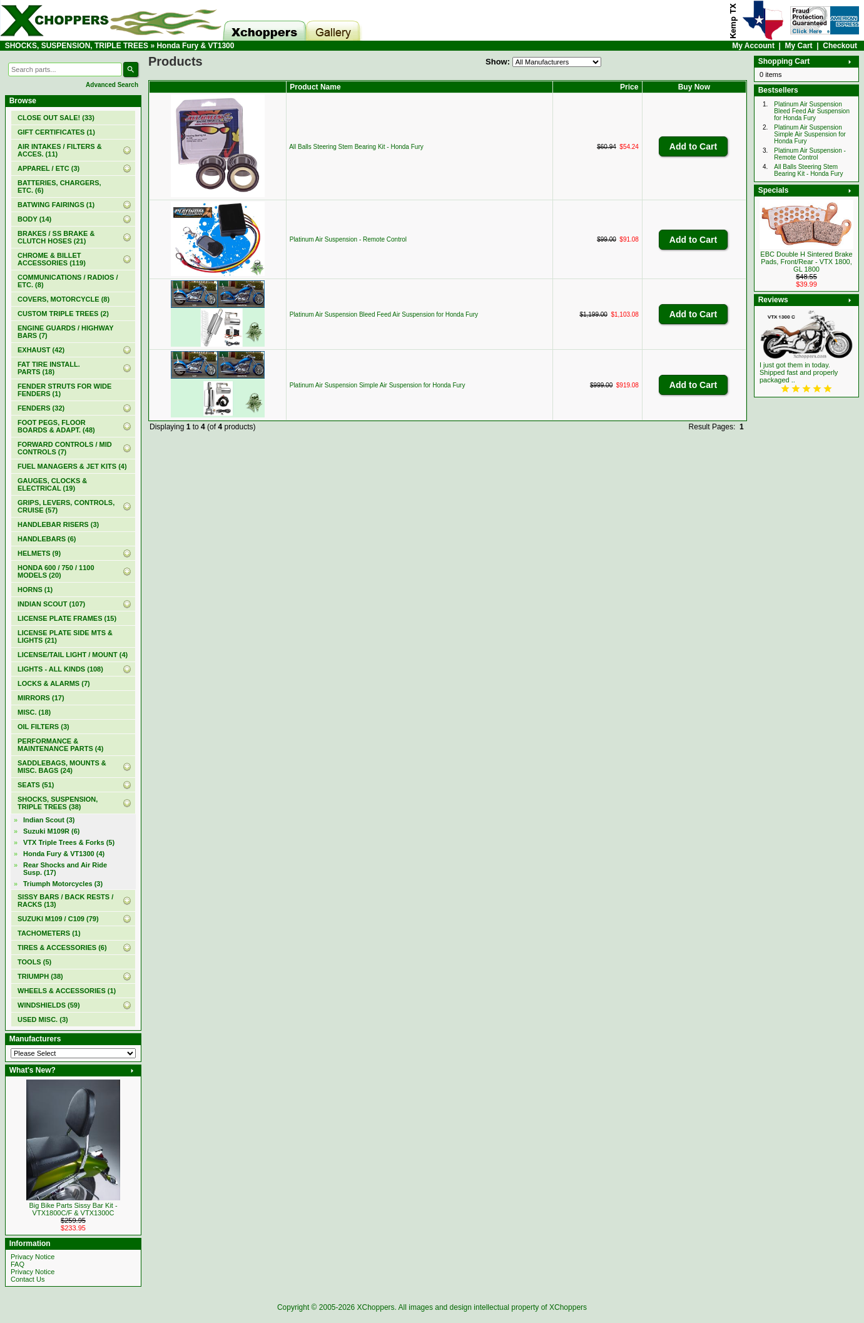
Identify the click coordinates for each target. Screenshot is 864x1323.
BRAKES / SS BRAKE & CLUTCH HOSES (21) (56, 237)
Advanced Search (112, 84)
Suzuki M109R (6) (51, 831)
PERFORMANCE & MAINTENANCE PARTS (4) (60, 744)
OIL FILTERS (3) (43, 726)
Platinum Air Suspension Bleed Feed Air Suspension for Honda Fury (384, 314)
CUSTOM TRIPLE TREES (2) (63, 313)
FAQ (17, 1264)
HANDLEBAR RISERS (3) (58, 524)
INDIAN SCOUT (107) (51, 604)
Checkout (840, 45)
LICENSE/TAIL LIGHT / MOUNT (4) (73, 654)
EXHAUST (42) (41, 350)
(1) (56, 132)
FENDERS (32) (41, 408)
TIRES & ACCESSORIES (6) (62, 947)
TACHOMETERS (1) (49, 933)
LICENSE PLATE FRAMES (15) (67, 618)
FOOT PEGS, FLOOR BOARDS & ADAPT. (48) (56, 426)
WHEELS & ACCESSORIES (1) (67, 990)
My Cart (799, 45)
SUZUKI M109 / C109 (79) (58, 918)
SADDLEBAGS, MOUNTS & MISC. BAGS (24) (62, 766)
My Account (753, 45)
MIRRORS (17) (41, 698)
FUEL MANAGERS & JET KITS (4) (72, 466)
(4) (63, 853)
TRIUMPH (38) (40, 976)
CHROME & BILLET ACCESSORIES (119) (52, 259)
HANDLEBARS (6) (47, 539)
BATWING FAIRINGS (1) (56, 204)
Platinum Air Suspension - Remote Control (348, 239)
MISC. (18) (34, 712)
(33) (56, 117)
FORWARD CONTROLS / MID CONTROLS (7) (65, 448)
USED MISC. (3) (43, 1019)
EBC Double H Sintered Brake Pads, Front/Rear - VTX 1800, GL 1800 (806, 261)
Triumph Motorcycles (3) (63, 883)
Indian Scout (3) (49, 820)
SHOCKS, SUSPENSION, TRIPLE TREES (76, 45)
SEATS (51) (36, 785)
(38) (58, 802)
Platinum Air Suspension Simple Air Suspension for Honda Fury (377, 385)
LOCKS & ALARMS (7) (54, 683)
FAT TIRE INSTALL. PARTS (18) (49, 367)
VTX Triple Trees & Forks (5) (68, 842)
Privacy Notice (32, 1256)
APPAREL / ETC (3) (48, 168)
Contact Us (27, 1279)
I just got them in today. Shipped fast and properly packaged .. (799, 372)
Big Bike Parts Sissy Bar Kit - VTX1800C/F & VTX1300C (73, 1209)
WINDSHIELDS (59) (49, 1005)
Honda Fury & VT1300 (195, 45)
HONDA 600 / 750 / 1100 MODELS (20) (56, 571)
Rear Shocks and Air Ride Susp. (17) (65, 868)
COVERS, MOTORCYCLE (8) (63, 299)
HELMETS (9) (39, 553)
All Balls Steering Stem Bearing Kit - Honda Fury (356, 146)
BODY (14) (34, 219)
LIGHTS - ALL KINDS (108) (60, 669)
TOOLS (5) (34, 962)
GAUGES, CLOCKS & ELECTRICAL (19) (52, 484)
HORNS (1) (35, 589)
